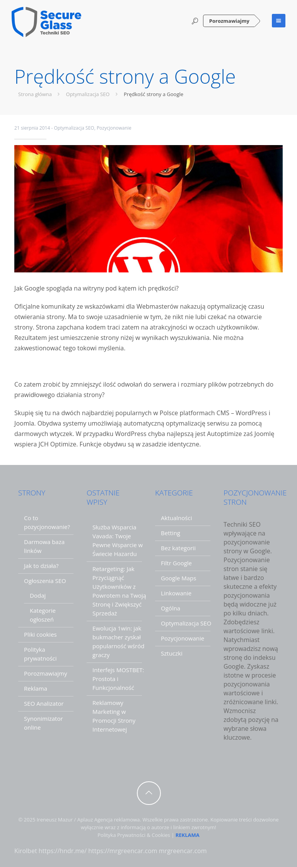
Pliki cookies (40, 634)
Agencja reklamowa (117, 819)
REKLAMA (188, 835)
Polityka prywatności (40, 654)
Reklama (35, 688)
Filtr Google (176, 563)
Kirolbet (25, 851)
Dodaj (38, 595)
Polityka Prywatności (121, 835)
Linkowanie (176, 593)
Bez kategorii (178, 548)
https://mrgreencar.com (122, 851)
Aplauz (85, 819)
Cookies (161, 835)
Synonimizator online (43, 723)
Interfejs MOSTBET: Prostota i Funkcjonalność (118, 678)
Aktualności (176, 518)
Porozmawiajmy (229, 20)
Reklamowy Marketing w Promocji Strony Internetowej (113, 716)
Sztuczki (172, 653)
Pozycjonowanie (114, 128)
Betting (170, 533)
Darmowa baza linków (44, 546)
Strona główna (40, 94)
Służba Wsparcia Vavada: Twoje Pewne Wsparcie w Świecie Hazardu (117, 540)
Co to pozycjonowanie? (47, 522)
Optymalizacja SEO (93, 94)
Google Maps (178, 578)
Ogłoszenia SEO (45, 581)
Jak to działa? (41, 566)
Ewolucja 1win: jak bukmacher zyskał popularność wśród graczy (118, 641)
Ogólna (170, 608)
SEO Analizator (44, 703)
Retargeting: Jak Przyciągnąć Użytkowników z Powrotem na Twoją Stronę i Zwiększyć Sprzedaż (119, 591)
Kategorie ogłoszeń (43, 615)
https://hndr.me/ (63, 851)
